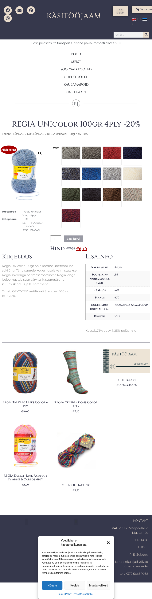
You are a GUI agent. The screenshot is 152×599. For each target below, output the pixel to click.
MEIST (76, 62)
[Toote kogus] (55, 238)
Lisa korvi (73, 239)
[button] (108, 543)
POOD (76, 54)
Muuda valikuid (98, 585)
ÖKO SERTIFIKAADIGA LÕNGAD (32, 222)
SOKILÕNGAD (36, 134)
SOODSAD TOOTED (76, 69)
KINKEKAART (76, 92)
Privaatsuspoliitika (83, 594)
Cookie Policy (65, 594)
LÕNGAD (19, 134)
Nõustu (52, 585)
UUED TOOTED (76, 77)
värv (56, 148)
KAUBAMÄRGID (76, 84)
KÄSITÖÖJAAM (74, 16)
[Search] (146, 35)
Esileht (6, 134)
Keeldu (74, 585)
